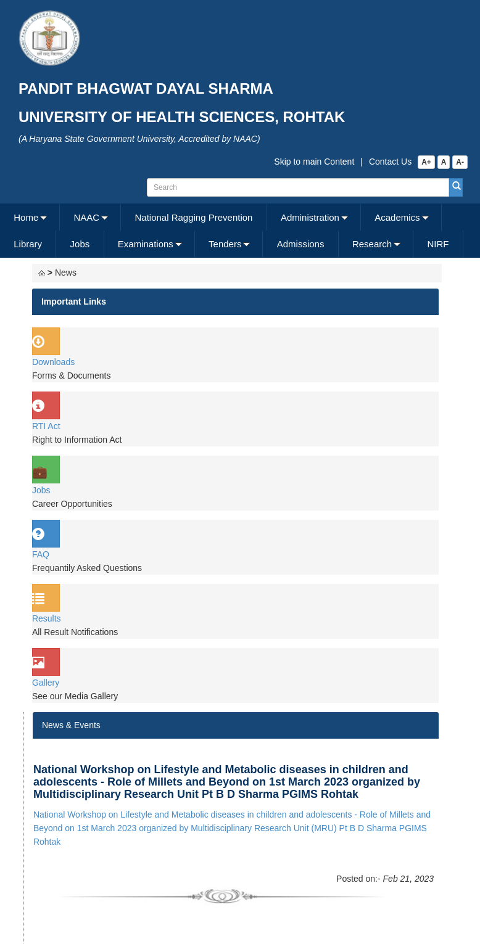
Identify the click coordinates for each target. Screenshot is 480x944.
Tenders (225, 244)
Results (46, 618)
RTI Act (46, 426)
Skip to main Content (314, 161)
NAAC (87, 217)
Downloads (53, 362)
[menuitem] (30, 217)
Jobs (80, 244)
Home (26, 217)
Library (28, 244)
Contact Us (390, 161)
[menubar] (238, 230)
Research (372, 244)
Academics (397, 217)
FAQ (40, 554)
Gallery (45, 682)
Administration (310, 217)
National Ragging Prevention (193, 217)
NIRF (438, 244)
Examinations (145, 244)
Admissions (301, 244)
